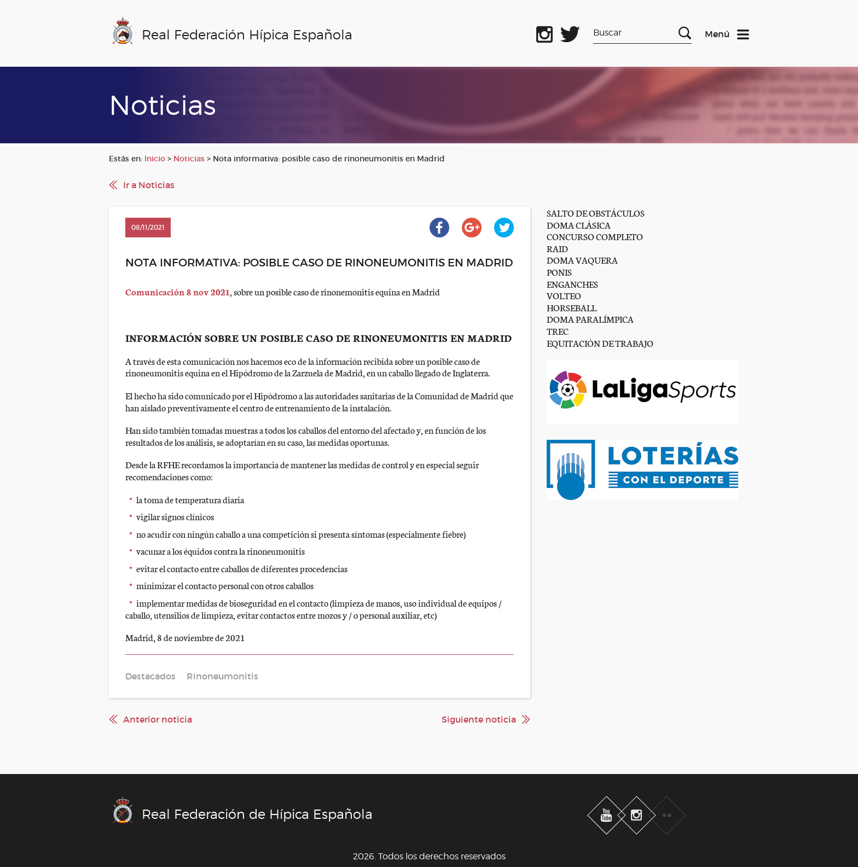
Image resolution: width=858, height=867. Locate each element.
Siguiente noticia (479, 719)
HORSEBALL (571, 307)
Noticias (189, 159)
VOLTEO (564, 295)
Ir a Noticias (149, 185)
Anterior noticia (157, 719)
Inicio (154, 159)
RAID (557, 248)
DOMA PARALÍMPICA (590, 318)
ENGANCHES (572, 283)
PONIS (559, 271)
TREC (558, 330)
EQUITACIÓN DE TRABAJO (600, 342)
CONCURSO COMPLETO (595, 236)
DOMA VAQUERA (582, 259)
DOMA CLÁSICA (579, 224)
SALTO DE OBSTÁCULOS (596, 212)
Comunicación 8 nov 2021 (177, 291)
